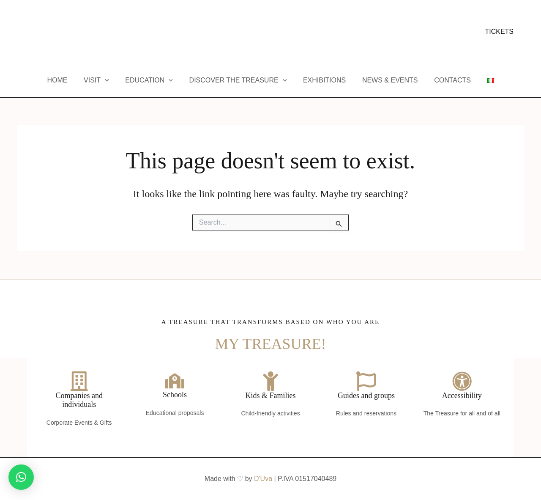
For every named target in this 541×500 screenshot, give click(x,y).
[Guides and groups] (366, 380)
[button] (499, 31)
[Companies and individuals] (79, 380)
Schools (175, 395)
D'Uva (263, 478)
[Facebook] (21, 32)
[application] (112, 80)
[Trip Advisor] (59, 32)
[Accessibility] (462, 380)
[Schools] (175, 380)
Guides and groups (366, 395)
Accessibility (462, 395)
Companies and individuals (78, 400)
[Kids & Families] (270, 380)
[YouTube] (46, 32)
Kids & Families (271, 395)
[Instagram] (33, 32)
